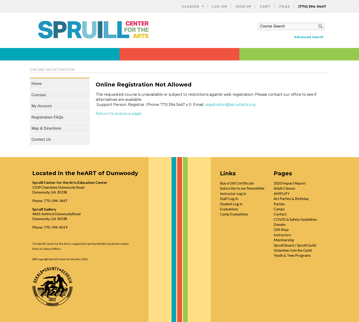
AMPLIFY (282, 193)
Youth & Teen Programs (292, 255)
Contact (280, 214)
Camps (279, 209)
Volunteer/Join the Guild (293, 250)
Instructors (282, 235)
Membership (284, 240)
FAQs (284, 6)
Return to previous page (118, 113)
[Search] (320, 26)
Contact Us (41, 139)
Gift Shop (281, 229)
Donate (279, 224)
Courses (39, 95)
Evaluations (229, 209)
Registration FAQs (47, 117)
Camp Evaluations (234, 214)
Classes (190, 6)
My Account (42, 106)
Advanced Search (308, 37)
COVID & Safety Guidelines (295, 219)
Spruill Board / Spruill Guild (295, 245)
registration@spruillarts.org (230, 104)
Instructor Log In (233, 193)
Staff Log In (229, 198)
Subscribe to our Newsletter (242, 188)
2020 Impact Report (290, 183)
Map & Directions (47, 128)
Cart (265, 6)
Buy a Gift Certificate (237, 183)
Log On (219, 6)
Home (37, 84)
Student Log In (231, 204)
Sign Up (243, 6)
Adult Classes (284, 188)
